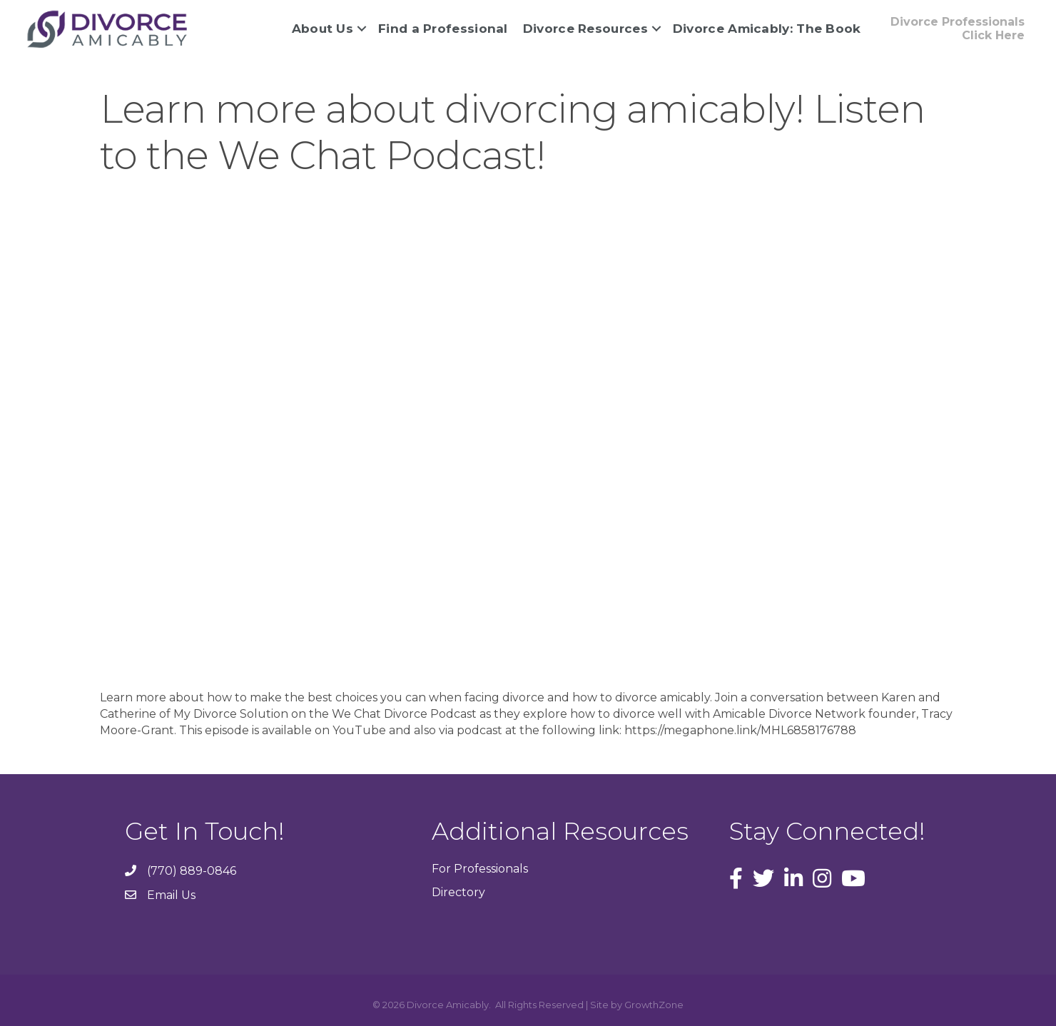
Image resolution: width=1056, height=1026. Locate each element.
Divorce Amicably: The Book (767, 28)
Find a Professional (443, 28)
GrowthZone (654, 1004)
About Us (322, 28)
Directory (458, 892)
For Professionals (480, 868)
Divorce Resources (585, 28)
